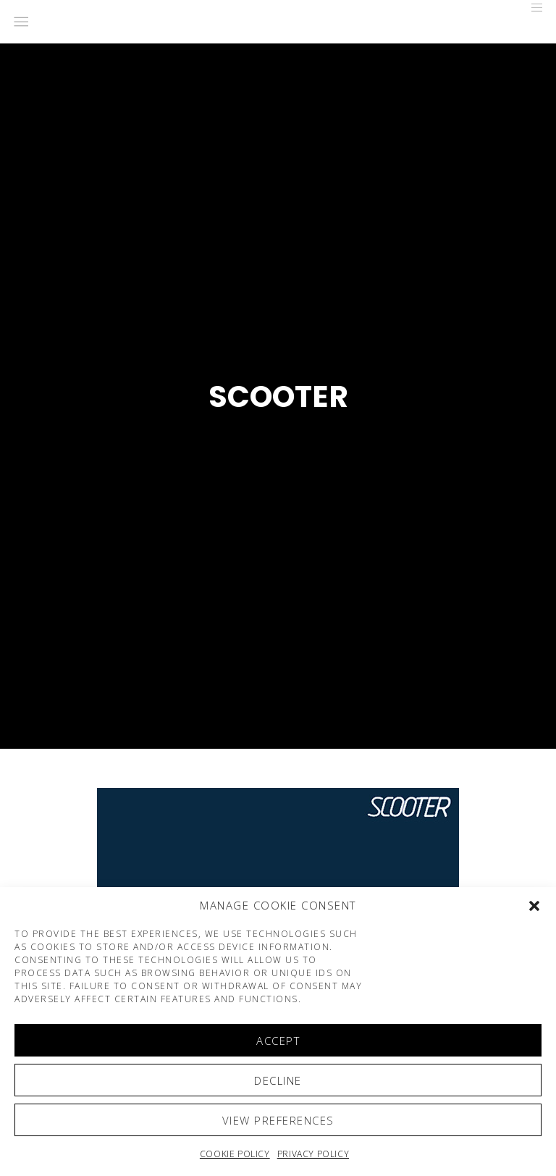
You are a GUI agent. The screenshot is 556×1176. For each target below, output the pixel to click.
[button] (534, 906)
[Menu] (532, 7)
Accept (278, 1040)
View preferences (278, 1120)
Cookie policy (235, 1154)
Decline (278, 1080)
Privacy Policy (313, 1154)
